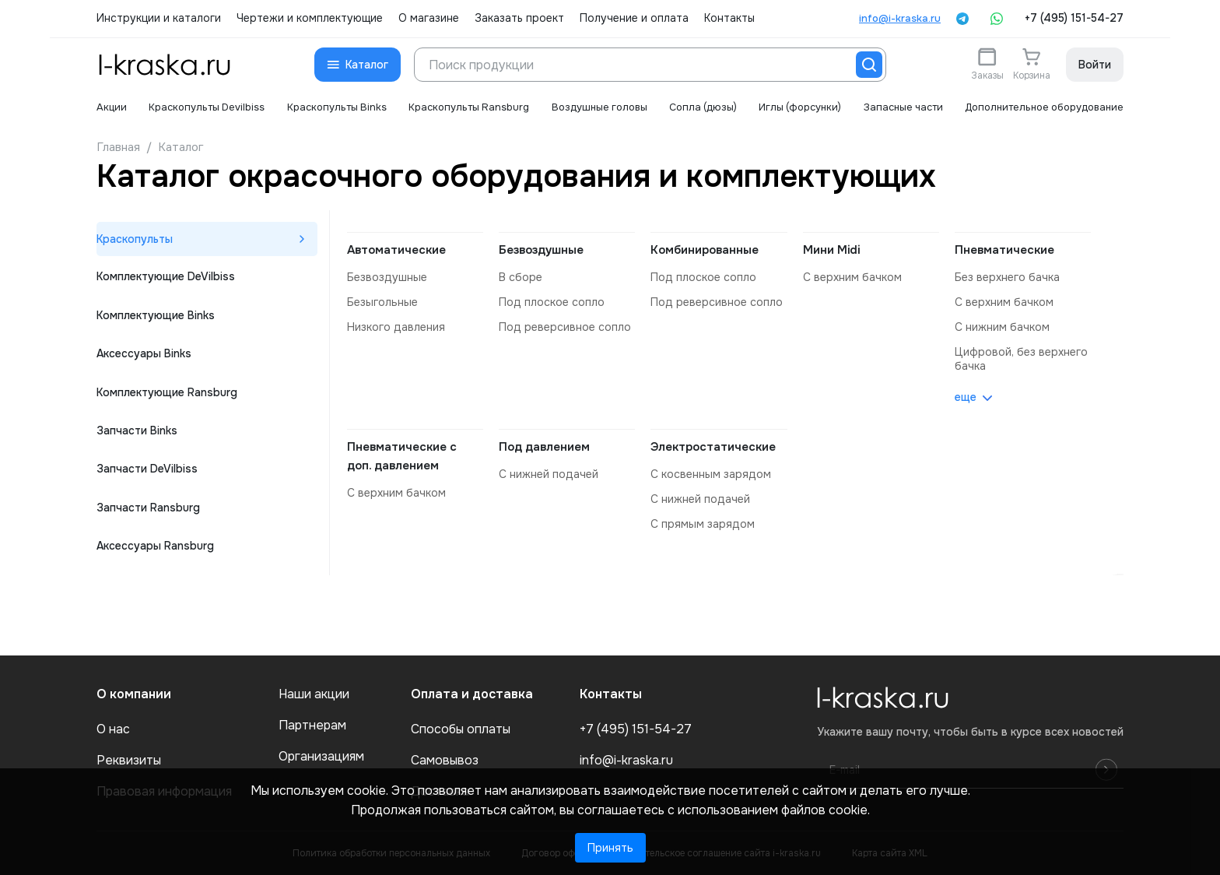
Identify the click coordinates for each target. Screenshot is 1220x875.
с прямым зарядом (702, 524)
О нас (113, 729)
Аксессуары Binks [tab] (144, 356)
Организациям (321, 756)
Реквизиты (128, 760)
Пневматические (1004, 250)
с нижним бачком (1002, 327)
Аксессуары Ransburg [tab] (155, 550)
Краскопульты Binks (335, 107)
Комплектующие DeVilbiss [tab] (165, 278)
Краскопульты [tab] (135, 239)
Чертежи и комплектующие (310, 18)
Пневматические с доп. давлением (402, 456)
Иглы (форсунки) (797, 107)
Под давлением (544, 447)
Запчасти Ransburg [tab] (148, 511)
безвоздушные (386, 277)
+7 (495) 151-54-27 (1074, 18)
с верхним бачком (852, 277)
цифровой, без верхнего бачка (1020, 359)
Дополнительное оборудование (1042, 107)
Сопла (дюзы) (700, 107)
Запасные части (900, 107)
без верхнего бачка (1007, 277)
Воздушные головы (596, 107)
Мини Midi (831, 250)
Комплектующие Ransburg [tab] (166, 395)
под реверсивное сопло (565, 327)
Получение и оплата (634, 18)
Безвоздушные (541, 250)
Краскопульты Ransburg (467, 107)
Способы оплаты (460, 729)
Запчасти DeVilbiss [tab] (147, 473)
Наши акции (314, 694)
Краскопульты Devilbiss (206, 107)
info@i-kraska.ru (900, 18)
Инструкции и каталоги (158, 18)
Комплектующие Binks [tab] (155, 317)
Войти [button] (1094, 65)
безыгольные (381, 302)
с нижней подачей (548, 474)
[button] (357, 64)
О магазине (428, 18)
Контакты (729, 18)
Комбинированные (704, 250)
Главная (118, 147)
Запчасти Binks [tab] (136, 434)
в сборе (520, 277)
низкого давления (396, 327)
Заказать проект (519, 18)
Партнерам (312, 725)
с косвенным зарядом (710, 474)
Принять (610, 848)
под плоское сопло (552, 302)
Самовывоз (445, 760)
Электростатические (713, 447)
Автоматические (396, 250)
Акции (111, 107)
